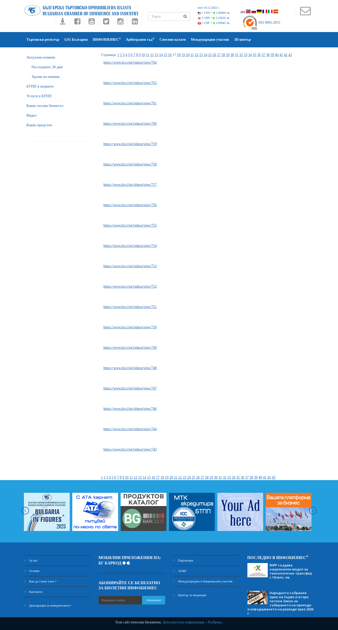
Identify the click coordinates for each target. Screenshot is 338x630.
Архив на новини (46, 77)
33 (245, 55)
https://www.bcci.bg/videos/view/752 (130, 286)
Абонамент (153, 600)
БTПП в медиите (40, 86)
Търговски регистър (42, 39)
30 (232, 55)
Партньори (183, 560)
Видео (31, 115)
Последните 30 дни (47, 67)
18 (178, 55)
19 (183, 55)
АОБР (179, 571)
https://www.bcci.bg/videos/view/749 (130, 347)
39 (272, 55)
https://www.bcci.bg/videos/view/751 (130, 307)
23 (201, 55)
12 (152, 55)
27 (219, 55)
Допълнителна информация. (183, 622)
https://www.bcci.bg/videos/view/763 (130, 83)
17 (158, 477)
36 (259, 55)
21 (192, 55)
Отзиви (31, 571)
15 (165, 55)
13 (156, 55)
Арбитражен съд (140, 39)
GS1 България (76, 39)
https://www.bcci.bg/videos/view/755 (130, 225)
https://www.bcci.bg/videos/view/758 (130, 164)
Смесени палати (173, 39)
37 (263, 55)
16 (170, 55)
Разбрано (215, 622)
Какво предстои (39, 125)
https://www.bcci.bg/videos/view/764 (130, 62)
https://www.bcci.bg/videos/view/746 (130, 409)
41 (281, 55)
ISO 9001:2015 (261, 22)
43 (290, 55)
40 (276, 55)
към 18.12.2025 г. (209, 7)
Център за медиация (189, 595)
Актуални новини (40, 57)
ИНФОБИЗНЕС (107, 39)
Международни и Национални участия (202, 581)
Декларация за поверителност (47, 605)
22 (196, 55)
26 (214, 55)
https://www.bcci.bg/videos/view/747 (130, 388)
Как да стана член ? (40, 581)
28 (223, 55)
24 (205, 55)
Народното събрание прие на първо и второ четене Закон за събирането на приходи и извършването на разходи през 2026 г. (280, 603)
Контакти (33, 592)
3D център (242, 39)
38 (268, 55)
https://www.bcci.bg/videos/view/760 (130, 123)
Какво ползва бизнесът (45, 106)
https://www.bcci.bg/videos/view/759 (130, 144)
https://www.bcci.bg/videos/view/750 (130, 327)
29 (228, 55)
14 (161, 55)
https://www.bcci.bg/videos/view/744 (130, 429)
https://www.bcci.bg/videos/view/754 (130, 246)
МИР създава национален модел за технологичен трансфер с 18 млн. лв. (291, 571)
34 (250, 55)
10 (143, 55)
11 (147, 55)
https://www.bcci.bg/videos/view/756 (130, 205)
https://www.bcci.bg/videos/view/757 (130, 185)
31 (236, 55)
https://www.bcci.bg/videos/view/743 (130, 449)
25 (210, 55)
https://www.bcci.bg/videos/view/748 (130, 368)
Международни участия (210, 39)
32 (241, 55)
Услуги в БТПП (38, 96)
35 (254, 55)
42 (285, 55)
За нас (31, 560)
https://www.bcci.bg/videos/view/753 (130, 266)
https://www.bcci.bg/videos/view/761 (130, 103)
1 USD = (214, 13)
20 (187, 55)
